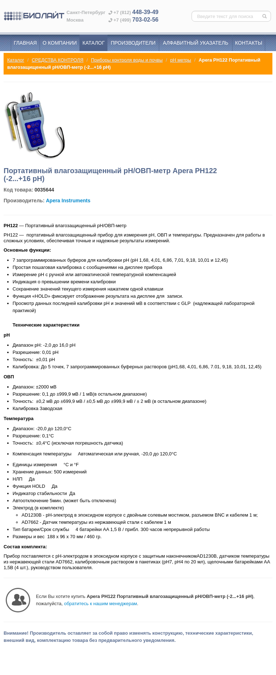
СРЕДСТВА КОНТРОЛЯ (57, 60)
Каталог (94, 43)
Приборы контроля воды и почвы (126, 60)
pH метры (180, 60)
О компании (60, 43)
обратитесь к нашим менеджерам (100, 603)
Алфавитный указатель (195, 43)
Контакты (248, 43)
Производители (133, 43)
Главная (25, 43)
